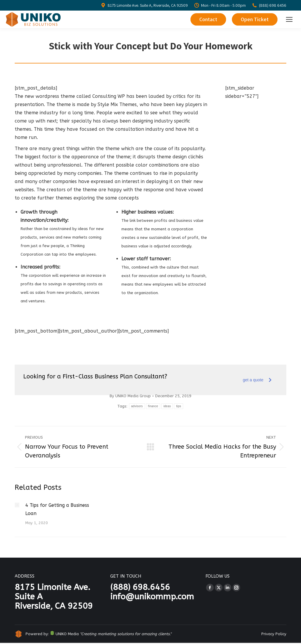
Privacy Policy (273, 634)
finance (153, 406)
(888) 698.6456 (140, 587)
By (130, 396)
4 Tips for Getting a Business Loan (57, 509)
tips (178, 406)
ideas (167, 406)
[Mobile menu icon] (289, 19)
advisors (137, 406)
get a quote (257, 380)
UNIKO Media (64, 634)
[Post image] (17, 505)
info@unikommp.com (152, 596)
